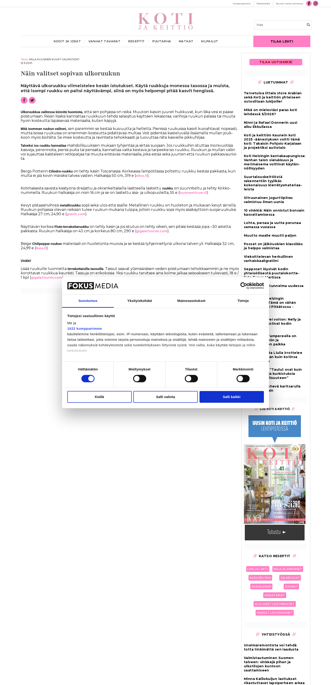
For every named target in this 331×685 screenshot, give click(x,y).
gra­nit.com (75, 214)
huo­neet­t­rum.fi (193, 193)
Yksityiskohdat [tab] (139, 301)
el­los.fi (141, 176)
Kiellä (99, 397)
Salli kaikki (231, 397)
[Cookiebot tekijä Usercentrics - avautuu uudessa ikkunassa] (244, 285)
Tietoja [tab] (243, 301)
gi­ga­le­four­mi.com (151, 231)
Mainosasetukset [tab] (191, 301)
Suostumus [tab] (87, 301)
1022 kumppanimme (84, 329)
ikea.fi (41, 248)
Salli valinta (165, 397)
